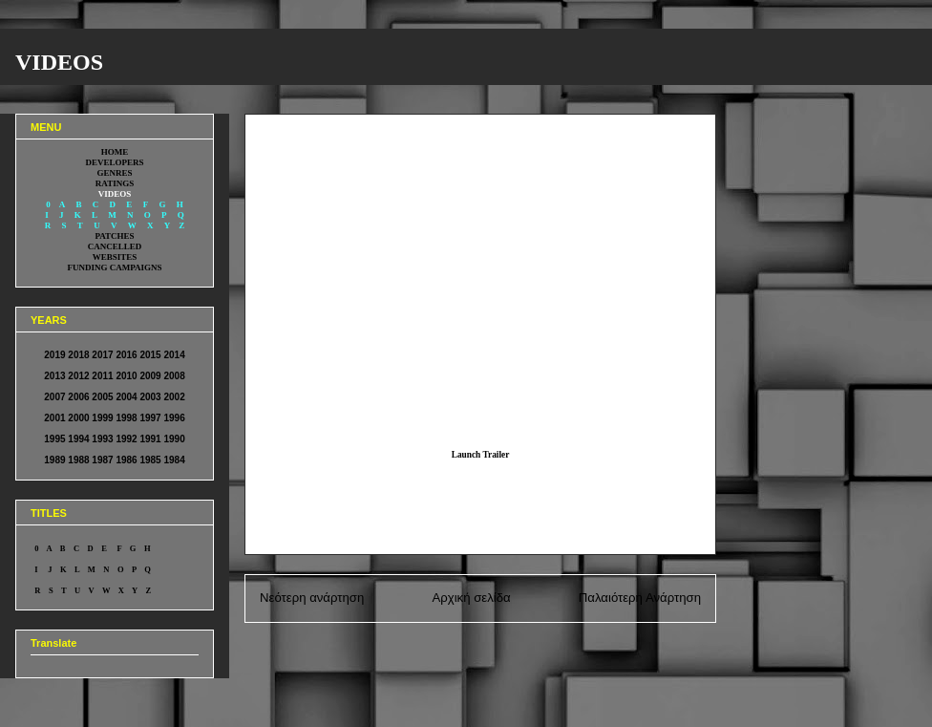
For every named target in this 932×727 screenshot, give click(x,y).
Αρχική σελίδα (471, 597)
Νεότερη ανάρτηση (312, 597)
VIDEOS (59, 62)
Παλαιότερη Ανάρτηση (640, 597)
